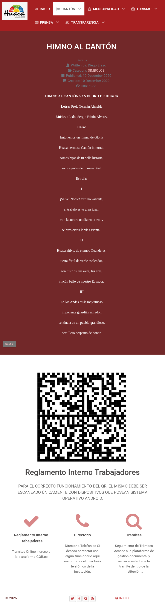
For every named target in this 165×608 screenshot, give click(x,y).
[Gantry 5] (15, 11)
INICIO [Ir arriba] (122, 598)
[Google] (85, 599)
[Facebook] (79, 599)
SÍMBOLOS (96, 70)
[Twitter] (72, 599)
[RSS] (93, 599)
